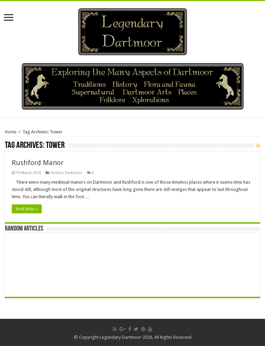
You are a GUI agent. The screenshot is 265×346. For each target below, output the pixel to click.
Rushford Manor (37, 163)
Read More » (27, 208)
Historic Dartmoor (66, 173)
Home (11, 131)
